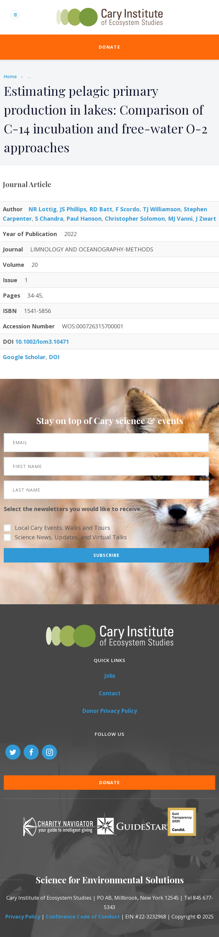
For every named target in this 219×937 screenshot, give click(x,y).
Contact (110, 693)
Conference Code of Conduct (83, 916)
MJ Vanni (180, 218)
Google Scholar (24, 357)
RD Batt (100, 209)
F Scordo (127, 209)
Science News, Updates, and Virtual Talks (71, 537)
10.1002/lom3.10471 (42, 341)
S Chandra (49, 218)
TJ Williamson (162, 209)
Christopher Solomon (135, 218)
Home (10, 76)
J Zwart (206, 218)
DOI (54, 357)
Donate (109, 47)
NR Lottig (42, 209)
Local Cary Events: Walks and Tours (62, 527)
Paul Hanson (84, 218)
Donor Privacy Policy (109, 710)
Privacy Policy (22, 916)
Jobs (109, 675)
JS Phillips (73, 209)
